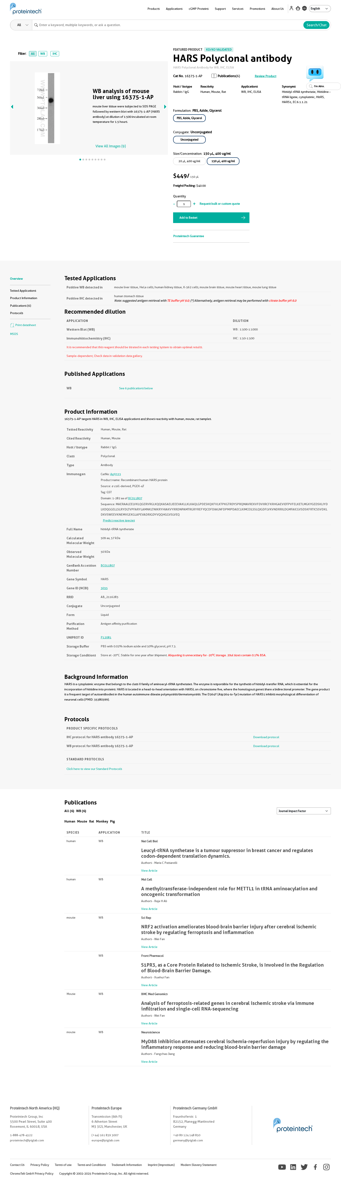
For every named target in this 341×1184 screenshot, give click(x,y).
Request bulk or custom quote (219, 203)
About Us (277, 8)
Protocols (16, 313)
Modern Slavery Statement (198, 1165)
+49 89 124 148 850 (186, 1135)
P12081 (106, 637)
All (33, 53)
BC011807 (135, 498)
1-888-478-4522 (21, 1135)
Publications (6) (20, 305)
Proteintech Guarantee (188, 236)
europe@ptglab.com (105, 1140)
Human (69, 821)
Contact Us (17, 1165)
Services (237, 8)
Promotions (257, 8)
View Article (149, 870)
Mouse (82, 821)
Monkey (102, 821)
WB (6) (81, 811)
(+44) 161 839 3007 (105, 1135)
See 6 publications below (136, 388)
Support (220, 8)
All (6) (69, 811)
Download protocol (266, 737)
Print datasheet (23, 325)
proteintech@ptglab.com (27, 1140)
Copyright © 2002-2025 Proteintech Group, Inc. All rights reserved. (104, 1173)
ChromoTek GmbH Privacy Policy (31, 1173)
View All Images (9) (110, 146)
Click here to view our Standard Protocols (94, 769)
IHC (54, 53)
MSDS (14, 334)
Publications (227, 76)
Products (153, 8)
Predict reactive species (119, 520)
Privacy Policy (39, 1165)
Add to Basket (188, 217)
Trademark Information (127, 1165)
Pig (112, 821)
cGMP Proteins (199, 8)
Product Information (23, 298)
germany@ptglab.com (188, 1140)
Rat (91, 821)
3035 (104, 588)
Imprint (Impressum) (161, 1165)
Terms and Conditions (91, 1165)
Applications (174, 8)
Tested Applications (23, 290)
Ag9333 (115, 474)
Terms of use (63, 1165)
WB (42, 53)
